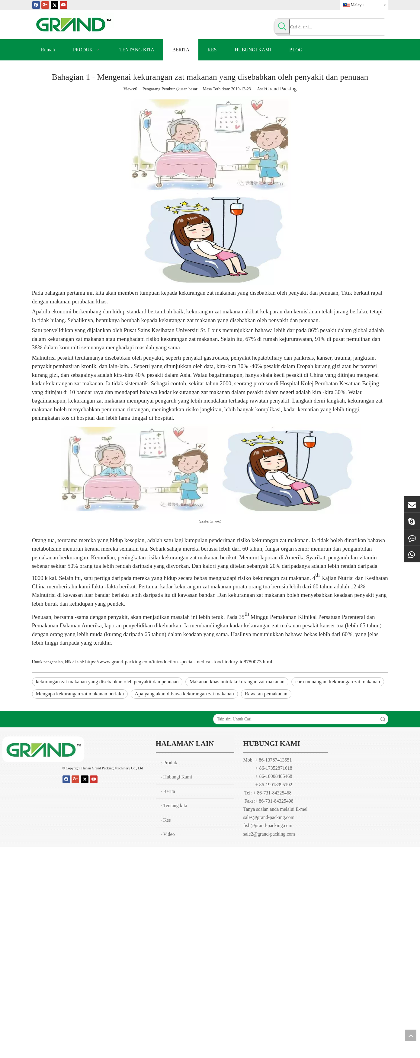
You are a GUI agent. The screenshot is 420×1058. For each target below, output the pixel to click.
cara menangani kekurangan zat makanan (337, 681)
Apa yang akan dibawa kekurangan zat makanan (184, 694)
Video (169, 834)
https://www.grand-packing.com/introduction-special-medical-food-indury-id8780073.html (178, 662)
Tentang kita (175, 805)
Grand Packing (281, 89)
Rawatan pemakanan (266, 694)
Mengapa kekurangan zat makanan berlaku (80, 694)
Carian (383, 719)
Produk (170, 762)
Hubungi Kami (177, 776)
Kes (167, 820)
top (410, 1035)
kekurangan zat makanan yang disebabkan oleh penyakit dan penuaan (107, 681)
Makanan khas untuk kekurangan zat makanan (236, 681)
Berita (169, 791)
